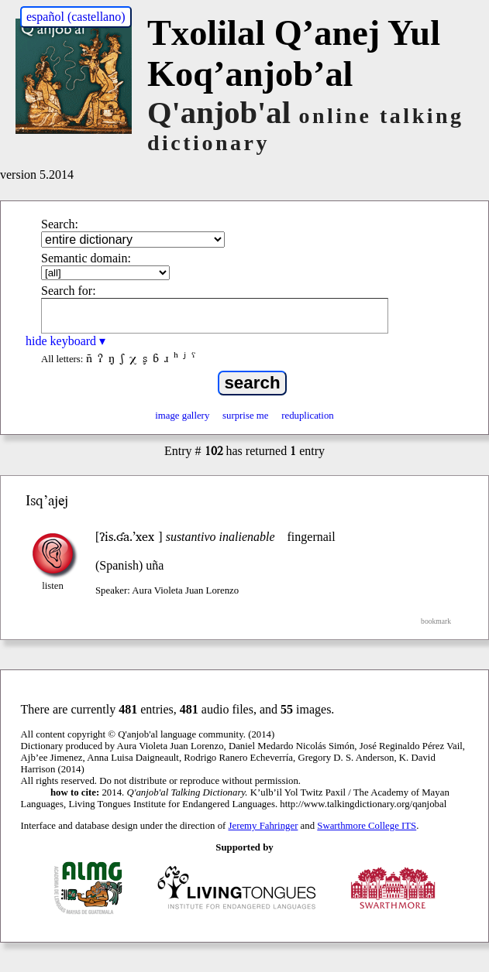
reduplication (307, 415)
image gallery (182, 415)
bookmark (436, 621)
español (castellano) (76, 16)
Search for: (68, 290)
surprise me (245, 415)
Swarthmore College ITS (366, 825)
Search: (59, 224)
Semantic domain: (86, 258)
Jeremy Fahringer (263, 825)
